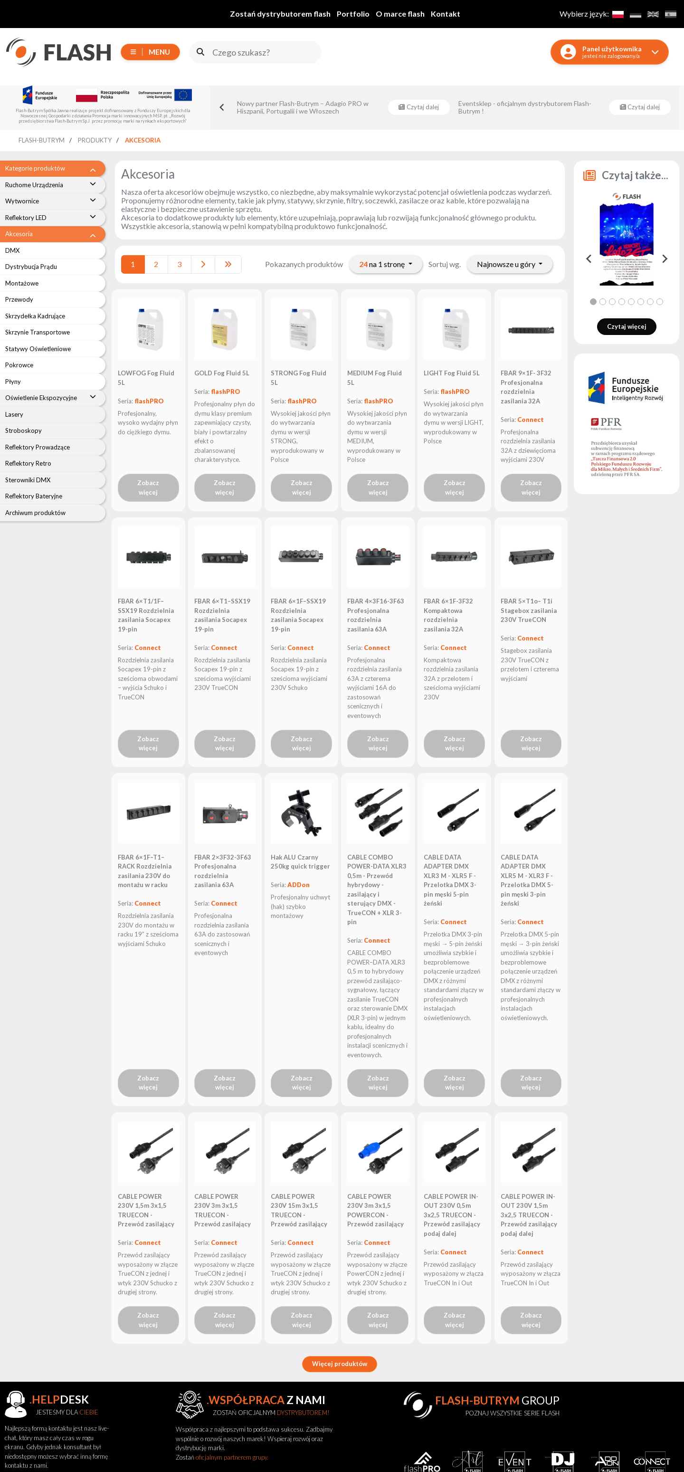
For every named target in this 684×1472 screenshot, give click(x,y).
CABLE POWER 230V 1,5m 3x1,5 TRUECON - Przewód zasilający (146, 1210)
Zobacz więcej (148, 487)
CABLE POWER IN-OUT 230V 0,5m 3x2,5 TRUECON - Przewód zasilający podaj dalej (452, 1215)
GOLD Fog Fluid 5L (221, 373)
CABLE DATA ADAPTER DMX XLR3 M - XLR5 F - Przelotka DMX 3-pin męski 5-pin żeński (450, 880)
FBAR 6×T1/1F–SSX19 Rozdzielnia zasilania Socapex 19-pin (146, 615)
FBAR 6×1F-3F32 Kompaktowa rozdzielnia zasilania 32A (448, 615)
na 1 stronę (382, 263)
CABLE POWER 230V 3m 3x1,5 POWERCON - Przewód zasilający (375, 1210)
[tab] (593, 301)
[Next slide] (664, 259)
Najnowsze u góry (507, 263)
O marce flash (400, 13)
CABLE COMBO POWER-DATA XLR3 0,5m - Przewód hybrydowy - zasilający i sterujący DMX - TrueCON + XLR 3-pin (377, 889)
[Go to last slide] (222, 107)
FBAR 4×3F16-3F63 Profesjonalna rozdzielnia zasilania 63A (375, 615)
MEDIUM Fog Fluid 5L (374, 377)
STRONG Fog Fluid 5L (298, 377)
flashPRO (149, 401)
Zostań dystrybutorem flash (280, 13)
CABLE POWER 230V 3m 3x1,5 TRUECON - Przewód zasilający (222, 1210)
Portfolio (353, 13)
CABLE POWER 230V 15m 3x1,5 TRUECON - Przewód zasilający (299, 1210)
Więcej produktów (339, 1363)
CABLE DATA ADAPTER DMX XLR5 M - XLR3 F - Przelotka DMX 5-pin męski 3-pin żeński (527, 880)
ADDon (298, 885)
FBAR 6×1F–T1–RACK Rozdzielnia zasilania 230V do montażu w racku (144, 871)
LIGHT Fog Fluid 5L (452, 373)
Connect (530, 419)
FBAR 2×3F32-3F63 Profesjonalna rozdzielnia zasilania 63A (222, 871)
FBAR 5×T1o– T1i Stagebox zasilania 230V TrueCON (529, 610)
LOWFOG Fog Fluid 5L (146, 377)
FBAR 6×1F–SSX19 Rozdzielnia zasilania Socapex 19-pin (298, 615)
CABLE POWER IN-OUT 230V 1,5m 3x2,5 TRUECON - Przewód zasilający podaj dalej (529, 1215)
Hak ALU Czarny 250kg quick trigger (300, 861)
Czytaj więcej (626, 326)
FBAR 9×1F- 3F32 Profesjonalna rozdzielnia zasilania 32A (526, 387)
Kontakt (445, 13)
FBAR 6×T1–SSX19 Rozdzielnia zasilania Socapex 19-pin (222, 615)
